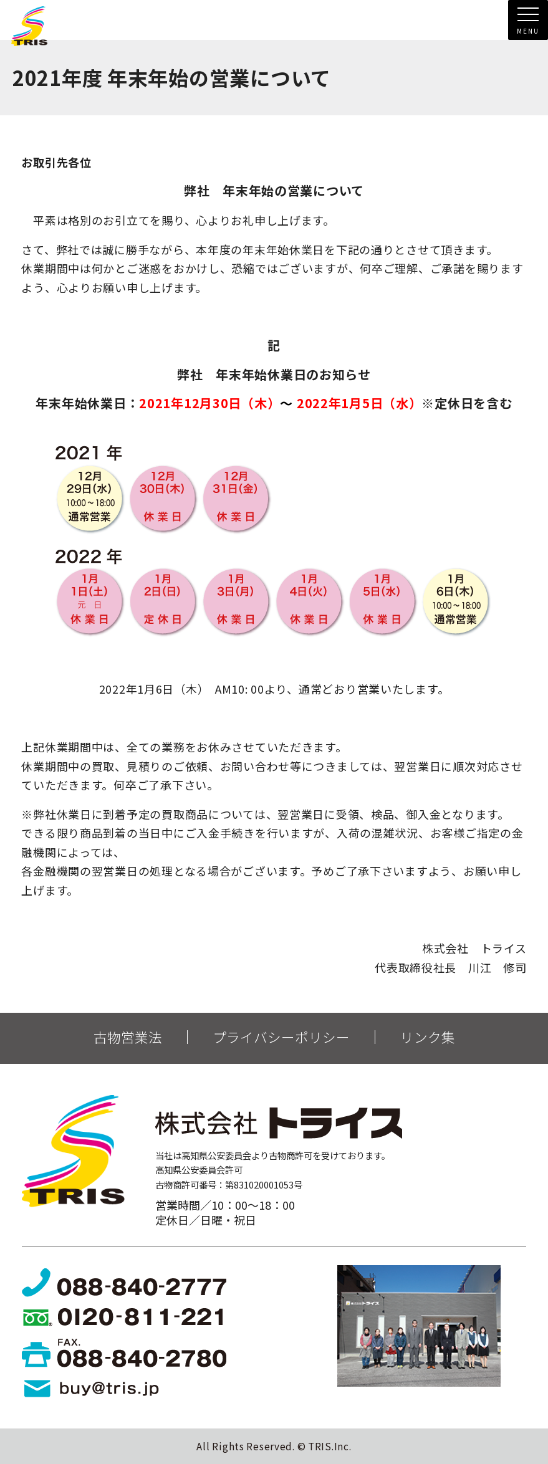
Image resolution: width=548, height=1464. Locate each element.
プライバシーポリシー (281, 1037)
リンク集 (427, 1037)
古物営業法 (128, 1037)
